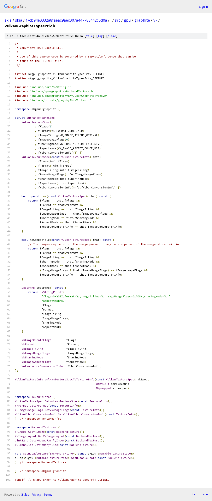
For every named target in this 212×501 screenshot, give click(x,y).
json (204, 494)
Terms (47, 494)
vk (155, 20)
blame (112, 36)
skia (8, 20)
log (100, 36)
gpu (127, 20)
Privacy (36, 494)
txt (194, 494)
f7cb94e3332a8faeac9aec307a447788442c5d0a (66, 20)
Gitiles (25, 494)
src (117, 20)
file (89, 36)
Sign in (203, 7)
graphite (142, 20)
